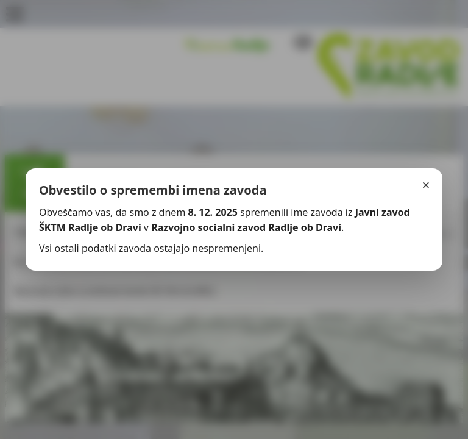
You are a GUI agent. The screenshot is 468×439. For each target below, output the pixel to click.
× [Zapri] (426, 185)
